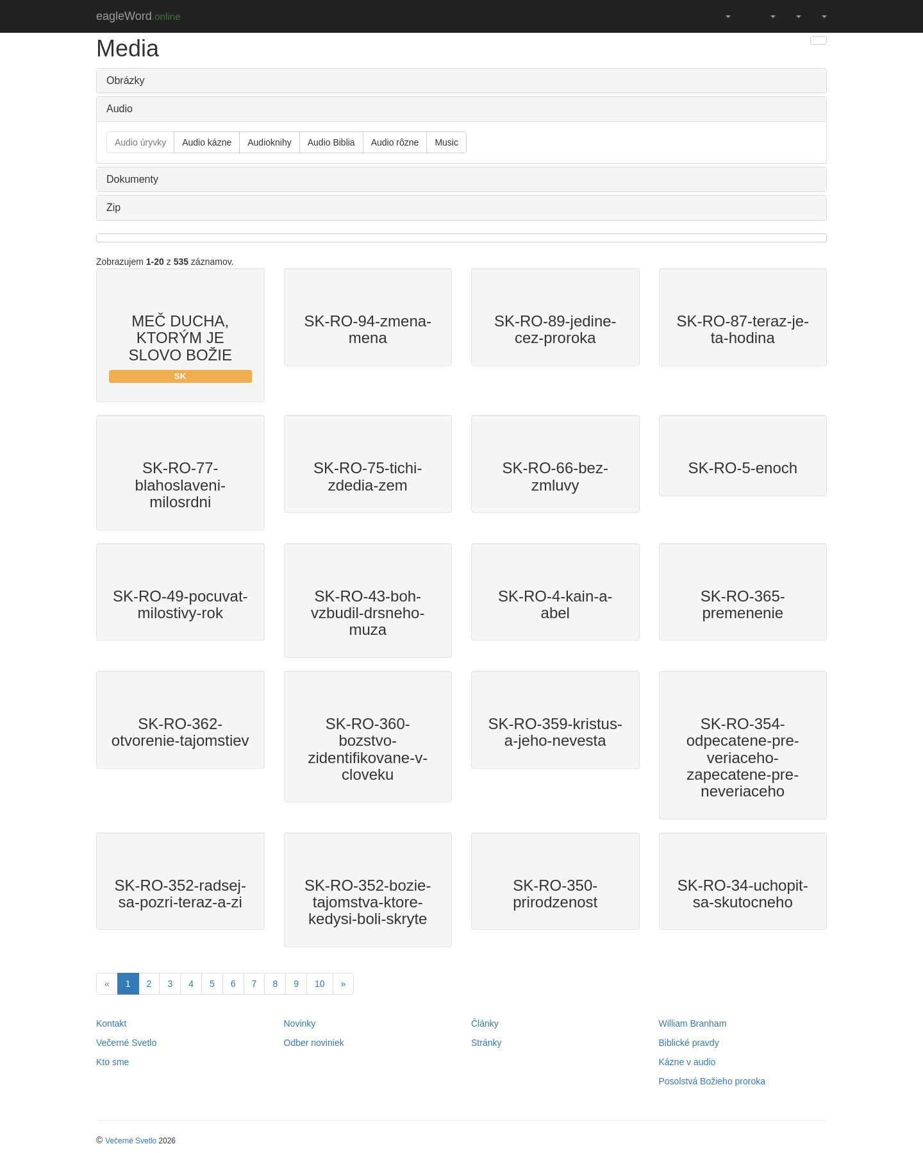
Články (485, 1023)
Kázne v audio (687, 1062)
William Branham (693, 1023)
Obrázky (125, 80)
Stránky (486, 1043)
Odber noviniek (314, 1043)
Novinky (300, 1023)
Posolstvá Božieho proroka (712, 1081)
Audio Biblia (331, 142)
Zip (113, 207)
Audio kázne (206, 142)
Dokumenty (132, 179)
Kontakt (111, 1023)
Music (446, 142)
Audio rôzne (395, 142)
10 (320, 984)
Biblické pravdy (689, 1043)
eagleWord (138, 16)
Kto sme (112, 1062)
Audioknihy (269, 142)
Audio (119, 108)
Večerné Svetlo (126, 1043)
